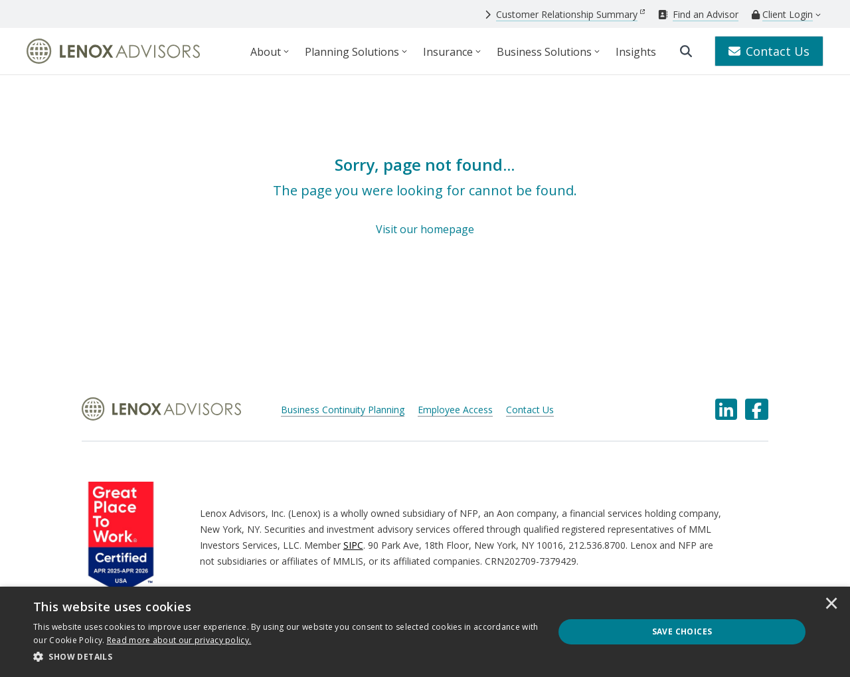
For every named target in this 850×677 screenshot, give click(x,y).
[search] (686, 51)
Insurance (448, 52)
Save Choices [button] (682, 631)
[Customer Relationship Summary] (565, 14)
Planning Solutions (352, 52)
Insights (636, 52)
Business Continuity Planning (342, 409)
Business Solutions (544, 52)
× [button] (831, 605)
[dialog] (425, 632)
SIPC (353, 545)
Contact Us (768, 51)
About (265, 52)
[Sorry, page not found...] (424, 196)
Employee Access (455, 409)
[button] (286, 657)
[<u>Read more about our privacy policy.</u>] (179, 640)
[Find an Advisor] (698, 14)
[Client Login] (782, 15)
